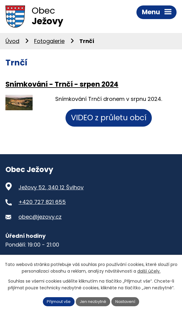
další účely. (149, 271)
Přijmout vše (56, 301)
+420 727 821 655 (42, 204)
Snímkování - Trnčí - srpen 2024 (61, 86)
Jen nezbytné (93, 301)
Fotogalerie (49, 43)
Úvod (12, 43)
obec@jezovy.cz (40, 219)
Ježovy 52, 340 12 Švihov (51, 189)
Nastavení (128, 301)
